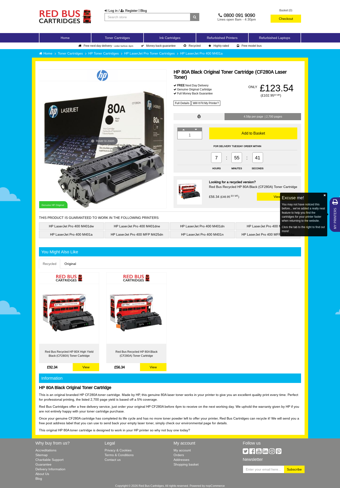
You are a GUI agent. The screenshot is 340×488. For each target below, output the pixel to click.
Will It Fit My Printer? (206, 103)
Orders (179, 455)
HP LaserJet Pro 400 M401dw (71, 226)
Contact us (113, 460)
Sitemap (41, 455)
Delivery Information (50, 469)
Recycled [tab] (49, 264)
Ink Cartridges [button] (169, 38)
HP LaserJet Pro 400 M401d (268, 226)
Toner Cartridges (70, 53)
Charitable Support (49, 460)
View (277, 197)
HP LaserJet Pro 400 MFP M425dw (268, 234)
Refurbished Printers (222, 38)
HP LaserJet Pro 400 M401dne (137, 226)
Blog (143, 11)
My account (182, 450)
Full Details (182, 103)
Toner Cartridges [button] (117, 38)
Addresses (181, 460)
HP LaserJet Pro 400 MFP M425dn (137, 234)
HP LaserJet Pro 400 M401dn (202, 226)
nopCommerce (215, 486)
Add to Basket (253, 133)
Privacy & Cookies (118, 450)
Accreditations (45, 450)
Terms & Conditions (119, 455)
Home (65, 38)
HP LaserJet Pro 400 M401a (201, 53)
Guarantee (43, 464)
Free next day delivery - (105, 45)
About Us (42, 474)
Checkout (286, 19)
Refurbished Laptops (274, 38)
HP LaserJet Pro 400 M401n (202, 234)
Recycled (192, 45)
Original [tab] (70, 264)
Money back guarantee (158, 45)
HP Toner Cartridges (103, 53)
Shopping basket (186, 464)
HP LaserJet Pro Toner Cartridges (149, 53)
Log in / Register (121, 11)
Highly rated (218, 45)
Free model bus (249, 45)
